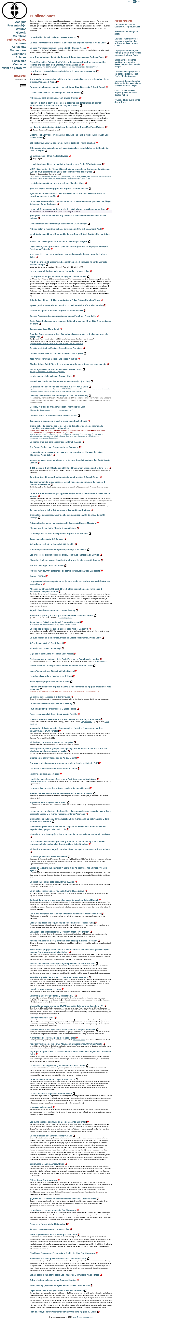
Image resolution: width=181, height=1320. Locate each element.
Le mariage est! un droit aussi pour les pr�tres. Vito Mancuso (59, 533)
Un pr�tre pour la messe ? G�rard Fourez (50, 697)
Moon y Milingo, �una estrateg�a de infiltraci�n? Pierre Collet (60, 1285)
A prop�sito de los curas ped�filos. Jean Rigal (52, 1038)
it (136, 2)
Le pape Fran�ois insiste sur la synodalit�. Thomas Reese (58, 48)
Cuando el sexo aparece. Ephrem (45, 989)
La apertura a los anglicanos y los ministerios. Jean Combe (57, 1065)
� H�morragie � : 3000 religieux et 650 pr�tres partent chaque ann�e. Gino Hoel (69, 468)
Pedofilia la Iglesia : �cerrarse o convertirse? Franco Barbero (59, 977)
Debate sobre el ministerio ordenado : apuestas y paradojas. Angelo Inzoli (64, 1275)
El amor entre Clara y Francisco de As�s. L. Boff (53, 758)
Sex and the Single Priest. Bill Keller (47, 565)
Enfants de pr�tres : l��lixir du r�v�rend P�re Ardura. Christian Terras (65, 300)
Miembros (19, 36)
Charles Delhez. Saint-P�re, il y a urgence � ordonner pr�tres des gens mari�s (68, 364)
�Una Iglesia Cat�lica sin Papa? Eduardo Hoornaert (55, 622)
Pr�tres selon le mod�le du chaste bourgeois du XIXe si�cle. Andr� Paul (65, 229)
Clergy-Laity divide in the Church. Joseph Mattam (53, 528)
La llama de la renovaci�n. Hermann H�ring (51, 703)
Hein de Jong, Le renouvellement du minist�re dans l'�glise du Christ (63, 1312)
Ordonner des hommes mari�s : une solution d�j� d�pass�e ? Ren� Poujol (127, 63)
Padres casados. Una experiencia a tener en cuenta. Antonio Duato (61, 666)
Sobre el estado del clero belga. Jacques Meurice (53, 1280)
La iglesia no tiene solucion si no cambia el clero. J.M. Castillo (59, 387)
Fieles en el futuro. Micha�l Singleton (47, 1224)
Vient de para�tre (14, 67)
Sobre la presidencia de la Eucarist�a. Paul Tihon (53, 1235)
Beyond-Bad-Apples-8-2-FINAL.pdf (44, 108)
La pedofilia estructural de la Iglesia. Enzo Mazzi (52, 1079)
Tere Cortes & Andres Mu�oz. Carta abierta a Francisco (56, 348)
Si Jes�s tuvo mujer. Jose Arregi (45, 648)
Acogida (20, 21)
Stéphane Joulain (79, 1040)
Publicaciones (16, 39)
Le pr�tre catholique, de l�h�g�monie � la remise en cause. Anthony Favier (128, 52)
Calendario (19, 53)
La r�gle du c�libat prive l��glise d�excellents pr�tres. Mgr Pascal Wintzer (67, 127)
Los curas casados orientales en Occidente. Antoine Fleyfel (58, 1122)
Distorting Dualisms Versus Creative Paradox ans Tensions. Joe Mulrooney (65, 560)
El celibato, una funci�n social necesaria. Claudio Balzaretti (58, 1258)
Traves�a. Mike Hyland (41, 1107)
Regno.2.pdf (36, 159)
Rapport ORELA (37, 576)
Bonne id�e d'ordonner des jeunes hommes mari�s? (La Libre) (60, 381)
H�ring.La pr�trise (38, 74)
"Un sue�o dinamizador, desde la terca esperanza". (47, 372)
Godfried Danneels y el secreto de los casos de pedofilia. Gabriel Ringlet (64, 900)
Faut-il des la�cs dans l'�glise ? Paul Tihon (51, 676)
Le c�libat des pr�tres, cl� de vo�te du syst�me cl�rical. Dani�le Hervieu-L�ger (70, 234)
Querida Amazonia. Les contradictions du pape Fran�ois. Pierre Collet (63, 316)
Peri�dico (19, 60)
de (139, 2)
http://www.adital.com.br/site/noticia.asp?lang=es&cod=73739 (53, 624)
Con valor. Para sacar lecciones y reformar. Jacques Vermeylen (59, 932)
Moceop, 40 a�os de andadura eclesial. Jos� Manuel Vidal (58, 407)
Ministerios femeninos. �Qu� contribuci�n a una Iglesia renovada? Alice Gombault (70, 849)
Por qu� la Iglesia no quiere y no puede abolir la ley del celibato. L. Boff (64, 763)
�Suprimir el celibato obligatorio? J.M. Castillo (52, 544)
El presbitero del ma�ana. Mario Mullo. (48, 802)
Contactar (19, 64)
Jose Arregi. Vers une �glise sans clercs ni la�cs (53, 359)
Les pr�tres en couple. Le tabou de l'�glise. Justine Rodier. (58, 277)
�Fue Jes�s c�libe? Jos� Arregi (46, 643)
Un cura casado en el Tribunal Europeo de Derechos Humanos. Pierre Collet (65, 638)
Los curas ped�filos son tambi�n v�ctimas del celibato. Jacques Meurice (65, 914)
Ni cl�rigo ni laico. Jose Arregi (44, 774)
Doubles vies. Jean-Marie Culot (44, 329)
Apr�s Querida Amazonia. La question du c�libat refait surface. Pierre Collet (66, 305)
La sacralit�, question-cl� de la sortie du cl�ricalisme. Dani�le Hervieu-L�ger (128, 83)
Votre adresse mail (20, 79)
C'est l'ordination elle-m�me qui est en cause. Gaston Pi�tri (126, 92)
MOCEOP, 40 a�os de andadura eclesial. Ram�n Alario (56, 369)
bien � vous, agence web (82, 1317)
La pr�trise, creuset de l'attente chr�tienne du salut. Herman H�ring (62, 71)
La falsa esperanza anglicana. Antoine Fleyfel (51, 1093)
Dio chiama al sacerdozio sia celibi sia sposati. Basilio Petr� (58, 421)
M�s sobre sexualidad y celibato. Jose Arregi (51, 654)
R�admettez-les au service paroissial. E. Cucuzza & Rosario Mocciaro (63, 523)
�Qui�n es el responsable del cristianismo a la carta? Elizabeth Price (63, 1199)
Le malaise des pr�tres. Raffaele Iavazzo (49, 156)
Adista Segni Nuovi (66, 618)
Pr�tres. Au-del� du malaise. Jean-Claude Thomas (54, 98)
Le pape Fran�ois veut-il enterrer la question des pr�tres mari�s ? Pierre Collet (126, 42)
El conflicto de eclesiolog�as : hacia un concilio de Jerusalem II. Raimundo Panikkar (70, 834)
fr (131, 2)
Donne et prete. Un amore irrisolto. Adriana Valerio (53, 415)
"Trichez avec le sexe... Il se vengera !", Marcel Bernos (55, 92)
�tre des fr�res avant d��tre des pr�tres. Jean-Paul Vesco (59, 189)
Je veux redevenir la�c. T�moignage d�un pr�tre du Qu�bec (60, 510)
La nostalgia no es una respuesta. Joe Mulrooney (53, 1210)
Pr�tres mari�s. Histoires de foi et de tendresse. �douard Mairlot (61, 793)
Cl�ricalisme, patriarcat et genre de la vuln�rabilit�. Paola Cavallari (62, 143)
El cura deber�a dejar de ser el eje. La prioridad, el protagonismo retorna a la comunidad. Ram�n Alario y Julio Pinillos (66, 427)
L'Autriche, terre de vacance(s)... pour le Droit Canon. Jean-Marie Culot (63, 779)
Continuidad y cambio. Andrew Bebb (47, 1164)
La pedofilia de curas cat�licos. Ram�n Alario (52, 882)
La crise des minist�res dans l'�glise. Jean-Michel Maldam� (59, 629)
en (129, 2)
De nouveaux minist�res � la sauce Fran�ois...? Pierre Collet (59, 271)
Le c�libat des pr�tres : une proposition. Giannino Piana (57, 183)
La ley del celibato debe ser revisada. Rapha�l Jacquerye (57, 891)
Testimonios (18, 50)
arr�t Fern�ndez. (101, 661)
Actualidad (19, 46)
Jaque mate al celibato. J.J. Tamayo (46, 539)
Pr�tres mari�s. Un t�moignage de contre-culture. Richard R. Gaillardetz (65, 571)
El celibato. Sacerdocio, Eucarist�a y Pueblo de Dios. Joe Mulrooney (62, 1253)
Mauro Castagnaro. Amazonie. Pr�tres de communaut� (56, 310)
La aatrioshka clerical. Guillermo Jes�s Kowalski (127, 25)
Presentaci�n (16, 25)
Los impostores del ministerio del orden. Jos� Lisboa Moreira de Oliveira (64, 555)
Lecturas (20, 43)
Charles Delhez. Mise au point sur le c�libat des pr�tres (56, 353)
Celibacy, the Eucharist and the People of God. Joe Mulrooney (59, 396)
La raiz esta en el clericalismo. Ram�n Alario (51, 376)
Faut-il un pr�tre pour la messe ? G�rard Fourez (53, 709)
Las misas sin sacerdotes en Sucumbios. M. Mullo (53, 768)
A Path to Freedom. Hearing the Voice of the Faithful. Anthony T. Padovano (65, 719)
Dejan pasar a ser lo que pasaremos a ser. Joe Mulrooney (57, 1291)
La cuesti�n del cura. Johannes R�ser (48, 857)
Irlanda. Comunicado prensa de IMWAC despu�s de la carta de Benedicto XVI (66, 1006)
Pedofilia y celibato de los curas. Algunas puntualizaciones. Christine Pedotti (66, 1044)
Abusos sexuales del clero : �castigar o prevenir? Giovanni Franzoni (62, 963)
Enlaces (21, 57)
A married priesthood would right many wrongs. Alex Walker (58, 549)
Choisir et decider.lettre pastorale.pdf (45, 130)
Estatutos (19, 29)
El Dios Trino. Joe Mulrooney (43, 1180)
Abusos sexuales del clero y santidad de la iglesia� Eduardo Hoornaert (63, 941)
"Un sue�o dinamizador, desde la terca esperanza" (51, 410)
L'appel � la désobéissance (39, 781)
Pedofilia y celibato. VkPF (42, 1018)
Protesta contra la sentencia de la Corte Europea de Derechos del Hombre (64, 659)
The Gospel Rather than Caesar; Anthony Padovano (54, 447)
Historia (21, 32)
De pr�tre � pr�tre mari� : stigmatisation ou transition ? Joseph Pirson (64, 477)
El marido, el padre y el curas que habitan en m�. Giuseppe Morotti (61, 615)
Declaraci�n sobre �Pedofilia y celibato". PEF (52, 996)
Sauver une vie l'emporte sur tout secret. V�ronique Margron (59, 241)
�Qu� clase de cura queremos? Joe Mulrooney (52, 610)
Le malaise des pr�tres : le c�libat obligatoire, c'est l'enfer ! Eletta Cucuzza (127, 73)
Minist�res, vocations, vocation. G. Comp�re (51, 742)
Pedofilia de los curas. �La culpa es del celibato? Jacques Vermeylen (62, 1029)
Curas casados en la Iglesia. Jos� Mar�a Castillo (53, 714)
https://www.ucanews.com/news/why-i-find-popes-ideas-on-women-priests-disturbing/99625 (64, 67)
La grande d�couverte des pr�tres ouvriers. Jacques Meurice (59, 788)
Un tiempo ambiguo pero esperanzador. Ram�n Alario (55, 442)
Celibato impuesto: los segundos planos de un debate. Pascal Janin (62, 923)
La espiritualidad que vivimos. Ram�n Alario (51, 1136)
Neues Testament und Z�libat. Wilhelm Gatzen (52, 671)
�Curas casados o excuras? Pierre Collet (49, 1229)
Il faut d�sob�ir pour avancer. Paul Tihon (50, 682)
